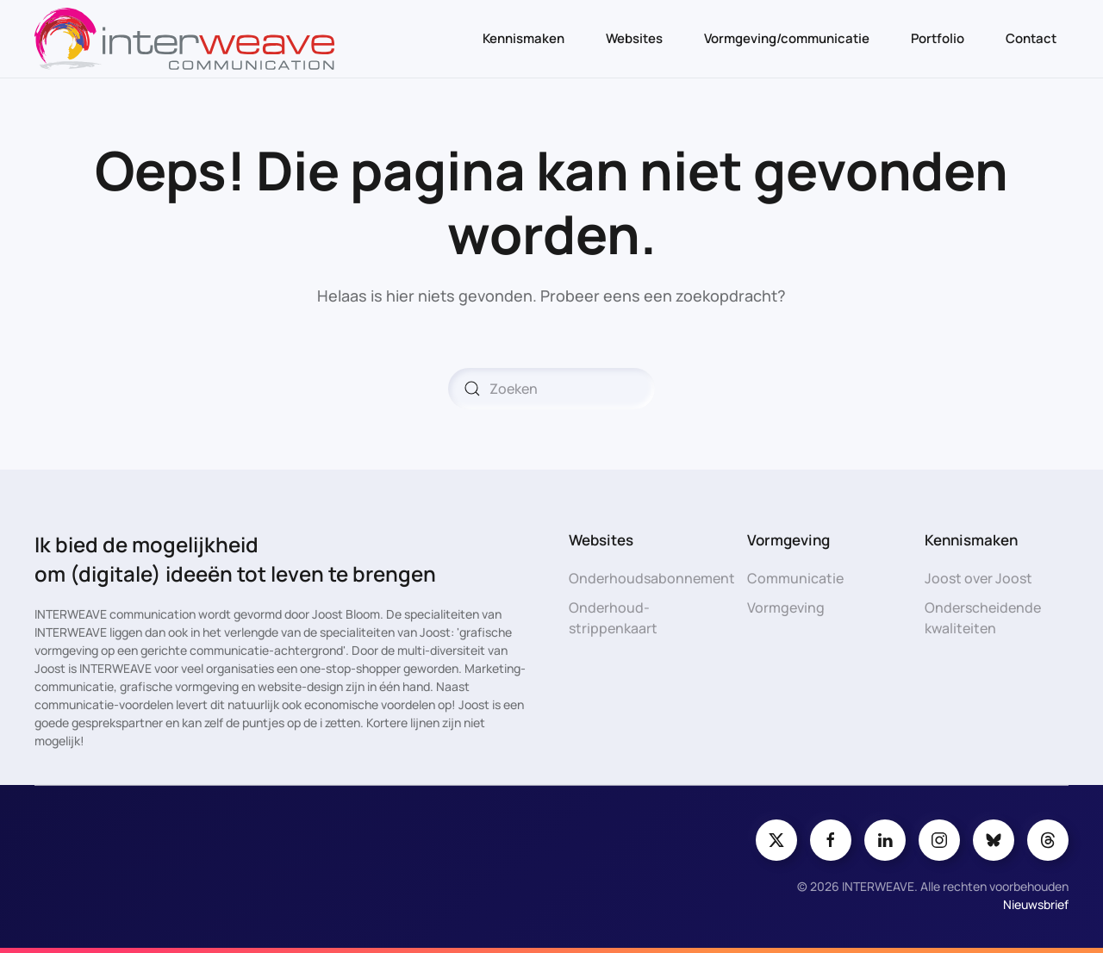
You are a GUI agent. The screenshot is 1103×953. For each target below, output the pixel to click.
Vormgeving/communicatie (786, 38)
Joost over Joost (978, 578)
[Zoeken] (551, 388)
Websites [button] (634, 38)
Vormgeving (786, 607)
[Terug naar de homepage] (184, 39)
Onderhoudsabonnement (652, 578)
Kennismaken (523, 38)
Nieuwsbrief (1036, 904)
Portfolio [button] (937, 38)
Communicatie (795, 578)
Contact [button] (1031, 38)
